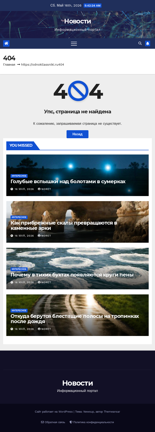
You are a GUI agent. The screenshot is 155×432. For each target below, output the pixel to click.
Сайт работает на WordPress (54, 411)
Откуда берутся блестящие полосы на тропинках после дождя (75, 318)
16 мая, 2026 (25, 189)
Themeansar (112, 411)
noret (44, 189)
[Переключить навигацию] (74, 43)
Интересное (19, 176)
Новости (77, 21)
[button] (140, 43)
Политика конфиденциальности (92, 422)
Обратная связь (53, 422)
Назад (77, 134)
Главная (9, 64)
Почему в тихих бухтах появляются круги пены (72, 275)
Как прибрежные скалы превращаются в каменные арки (64, 225)
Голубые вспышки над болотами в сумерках (68, 181)
